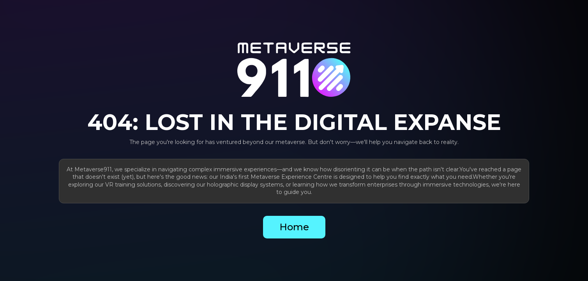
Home (294, 227)
